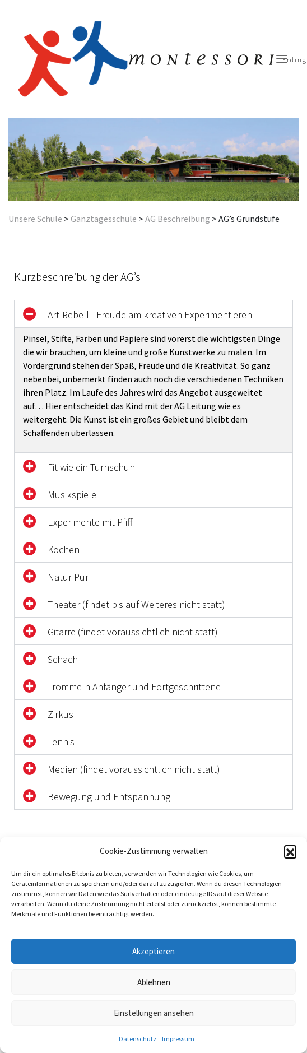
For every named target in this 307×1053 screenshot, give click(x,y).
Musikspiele (72, 494)
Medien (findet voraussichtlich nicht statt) (134, 769)
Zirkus (60, 714)
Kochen (64, 549)
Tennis (61, 741)
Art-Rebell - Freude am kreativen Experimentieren (150, 314)
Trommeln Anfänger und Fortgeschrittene (134, 686)
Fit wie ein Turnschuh (91, 467)
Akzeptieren (153, 951)
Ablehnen (153, 982)
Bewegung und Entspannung (109, 796)
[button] (290, 851)
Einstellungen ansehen (154, 1013)
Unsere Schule (35, 218)
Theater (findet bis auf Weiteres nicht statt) (136, 604)
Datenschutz (137, 1039)
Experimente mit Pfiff (90, 522)
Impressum (178, 1039)
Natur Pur (68, 576)
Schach (63, 659)
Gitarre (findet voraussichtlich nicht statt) (133, 631)
